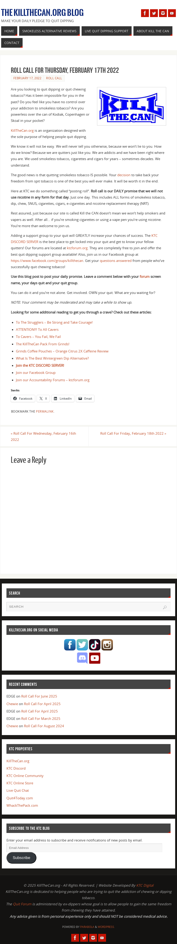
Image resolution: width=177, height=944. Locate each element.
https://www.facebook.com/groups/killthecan (47, 260)
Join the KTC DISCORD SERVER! (40, 365)
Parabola (87, 927)
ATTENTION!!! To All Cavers (37, 329)
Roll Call (54, 78)
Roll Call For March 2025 (40, 718)
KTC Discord (16, 768)
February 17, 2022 (27, 78)
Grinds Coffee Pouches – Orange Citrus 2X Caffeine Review (62, 351)
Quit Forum (22, 904)
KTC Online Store (19, 783)
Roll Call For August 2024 (44, 726)
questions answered (116, 260)
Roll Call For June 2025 (39, 696)
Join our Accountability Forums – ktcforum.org (52, 380)
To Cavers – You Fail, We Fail (38, 336)
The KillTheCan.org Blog (42, 13)
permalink (45, 411)
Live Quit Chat (17, 790)
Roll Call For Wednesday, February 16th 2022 (43, 436)
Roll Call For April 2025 (42, 703)
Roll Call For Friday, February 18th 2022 (133, 433)
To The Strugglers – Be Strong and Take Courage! (54, 322)
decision (123, 175)
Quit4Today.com (19, 798)
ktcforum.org (77, 248)
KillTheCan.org (22, 130)
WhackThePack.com (22, 805)
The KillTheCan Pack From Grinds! (42, 344)
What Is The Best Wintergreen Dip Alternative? (52, 358)
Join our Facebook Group (36, 372)
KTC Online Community (25, 775)
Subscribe (21, 858)
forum (145, 276)
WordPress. (106, 927)
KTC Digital (144, 885)
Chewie (12, 703)
